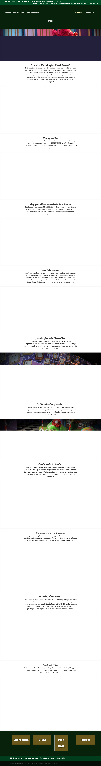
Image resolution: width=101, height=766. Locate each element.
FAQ (85, 3)
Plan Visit (61, 743)
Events (34, 3)
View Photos (78, 3)
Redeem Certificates (66, 3)
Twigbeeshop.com (47, 758)
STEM (50, 21)
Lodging (41, 3)
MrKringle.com (16, 758)
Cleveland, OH (93, 3)
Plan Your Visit (33, 13)
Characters (89, 13)
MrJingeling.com (31, 758)
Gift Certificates (51, 3)
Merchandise (18, 13)
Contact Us (61, 758)
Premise (78, 13)
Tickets (7, 13)
